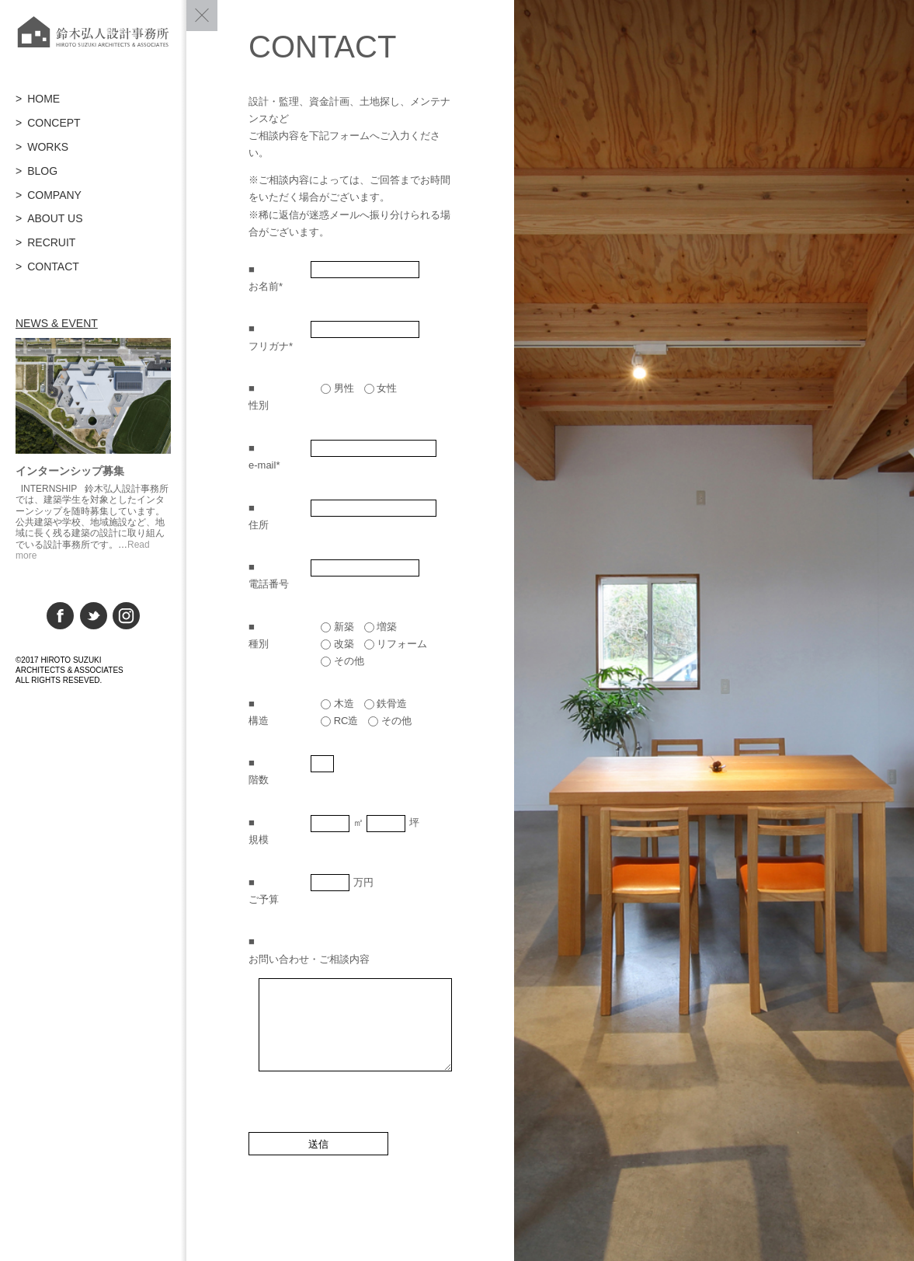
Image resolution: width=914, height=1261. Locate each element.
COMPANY (54, 195)
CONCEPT (53, 123)
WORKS (47, 147)
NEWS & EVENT (57, 323)
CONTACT (53, 266)
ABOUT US (54, 218)
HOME (43, 98)
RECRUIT (51, 242)
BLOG (42, 171)
